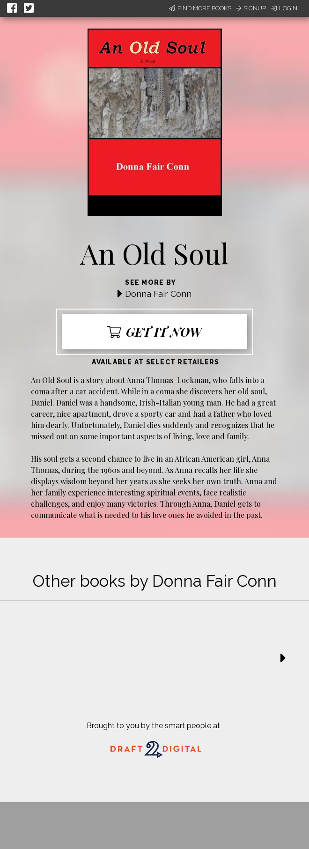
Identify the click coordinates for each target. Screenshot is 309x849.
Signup (251, 8)
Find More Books (200, 8)
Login (284, 8)
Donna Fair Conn (158, 294)
